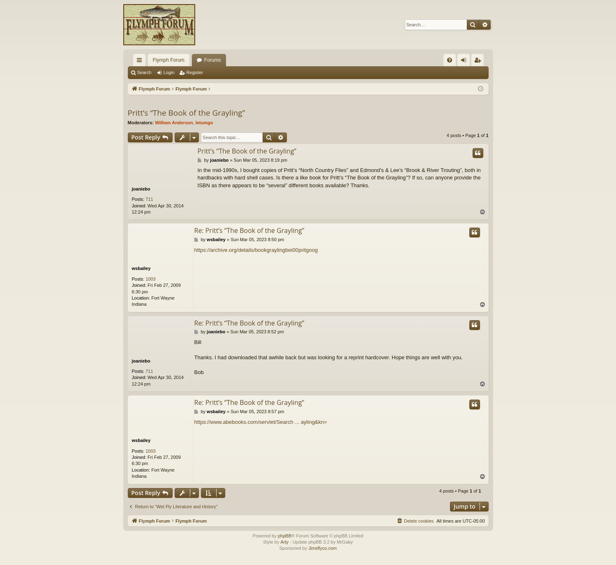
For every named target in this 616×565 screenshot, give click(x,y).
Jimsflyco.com (322, 548)
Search (144, 72)
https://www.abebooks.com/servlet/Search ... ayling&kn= (260, 422)
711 (149, 199)
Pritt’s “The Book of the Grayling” (186, 112)
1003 (150, 279)
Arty (285, 541)
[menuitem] (449, 60)
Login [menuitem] (465, 61)
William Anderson (174, 122)
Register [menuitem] (479, 61)
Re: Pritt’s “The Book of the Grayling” (249, 230)
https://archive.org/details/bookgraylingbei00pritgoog (256, 250)
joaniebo (141, 188)
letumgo (204, 122)
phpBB (284, 535)
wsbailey (141, 268)
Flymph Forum (169, 60)
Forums (212, 60)
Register (194, 72)
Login (168, 72)
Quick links (140, 61)
